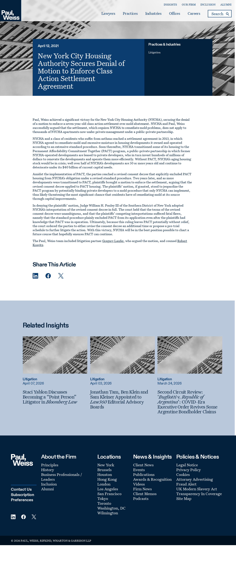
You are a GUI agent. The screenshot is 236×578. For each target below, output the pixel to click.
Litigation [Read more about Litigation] (31, 385)
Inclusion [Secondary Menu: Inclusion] (203, 6)
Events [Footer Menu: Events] (139, 475)
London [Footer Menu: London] (103, 489)
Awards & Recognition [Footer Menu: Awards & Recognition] (152, 484)
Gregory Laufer (113, 246)
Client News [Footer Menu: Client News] (143, 470)
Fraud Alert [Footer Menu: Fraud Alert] (186, 489)
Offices (169, 15)
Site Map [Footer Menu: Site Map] (183, 504)
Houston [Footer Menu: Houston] (104, 480)
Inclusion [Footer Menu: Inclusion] (49, 489)
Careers (189, 15)
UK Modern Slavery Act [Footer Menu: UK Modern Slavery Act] (196, 494)
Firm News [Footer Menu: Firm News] (142, 494)
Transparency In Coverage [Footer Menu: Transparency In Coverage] (199, 499)
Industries (149, 15)
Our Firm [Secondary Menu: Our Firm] (184, 6)
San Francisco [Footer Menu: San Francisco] (109, 499)
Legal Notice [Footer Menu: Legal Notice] (187, 470)
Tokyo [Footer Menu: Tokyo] (102, 504)
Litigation (156, 58)
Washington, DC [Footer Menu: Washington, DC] (111, 513)
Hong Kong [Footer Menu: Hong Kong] (107, 484)
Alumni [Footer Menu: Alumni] (47, 494)
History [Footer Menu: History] (47, 475)
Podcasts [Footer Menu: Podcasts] (140, 504)
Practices (125, 15)
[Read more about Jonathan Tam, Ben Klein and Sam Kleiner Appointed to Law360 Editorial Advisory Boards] (123, 360)
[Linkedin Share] (35, 281)
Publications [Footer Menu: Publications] (144, 480)
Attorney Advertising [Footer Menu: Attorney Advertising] (194, 484)
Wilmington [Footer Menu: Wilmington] (107, 518)
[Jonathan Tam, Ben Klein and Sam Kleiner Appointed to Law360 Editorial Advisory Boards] (123, 405)
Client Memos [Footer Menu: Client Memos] (145, 499)
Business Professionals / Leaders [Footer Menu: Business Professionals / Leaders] (61, 482)
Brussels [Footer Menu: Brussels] (104, 475)
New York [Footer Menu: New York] (105, 470)
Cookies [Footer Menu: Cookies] (183, 480)
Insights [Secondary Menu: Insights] (165, 6)
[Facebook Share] (48, 281)
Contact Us (21, 495)
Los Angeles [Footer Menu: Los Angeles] (107, 494)
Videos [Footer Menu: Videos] (139, 489)
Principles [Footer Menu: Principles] (49, 470)
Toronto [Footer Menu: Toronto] (104, 508)
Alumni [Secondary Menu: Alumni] (221, 6)
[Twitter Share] (61, 281)
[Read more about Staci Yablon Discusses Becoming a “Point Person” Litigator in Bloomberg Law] (56, 360)
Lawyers (104, 15)
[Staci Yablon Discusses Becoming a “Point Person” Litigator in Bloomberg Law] (56, 402)
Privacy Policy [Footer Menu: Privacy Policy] (188, 475)
